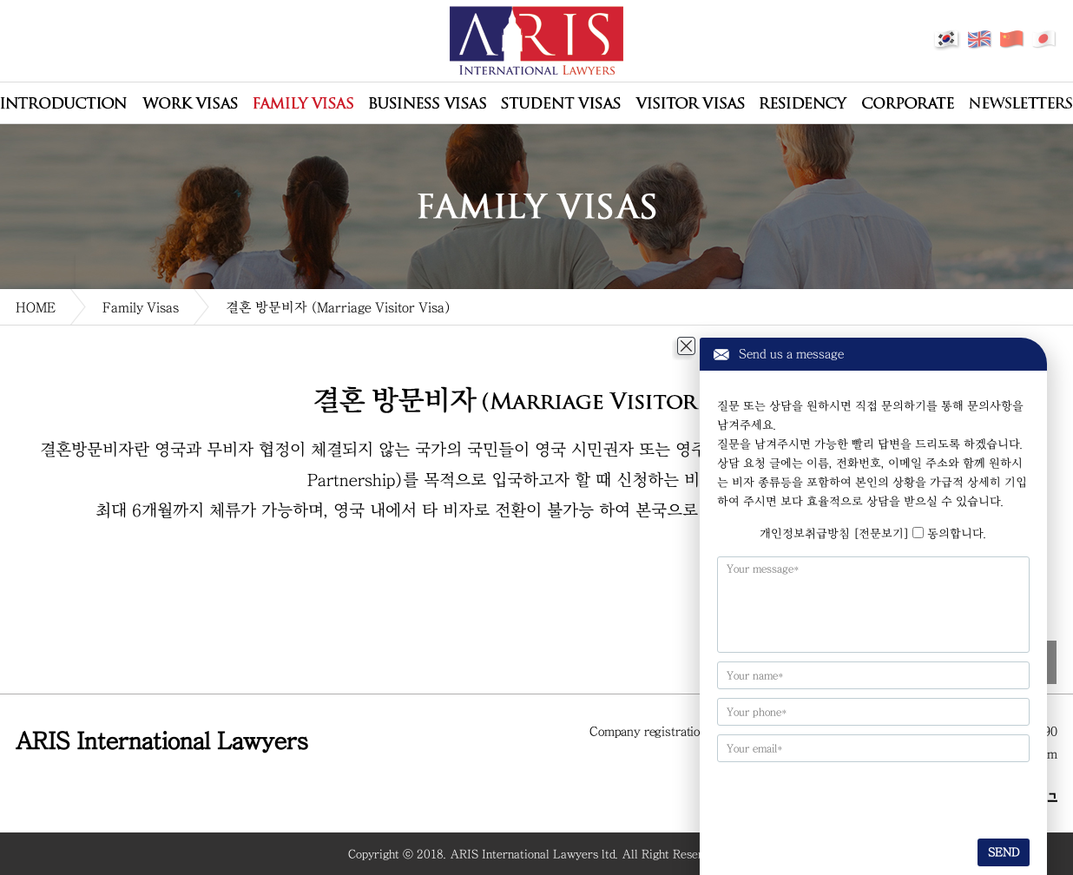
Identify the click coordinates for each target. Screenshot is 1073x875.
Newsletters (1020, 103)
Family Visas (303, 103)
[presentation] (822, 798)
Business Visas (427, 103)
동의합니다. (957, 534)
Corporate (908, 103)
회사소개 (63, 103)
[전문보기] (881, 534)
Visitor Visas (690, 103)
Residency (803, 103)
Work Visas (190, 103)
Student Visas (561, 103)
